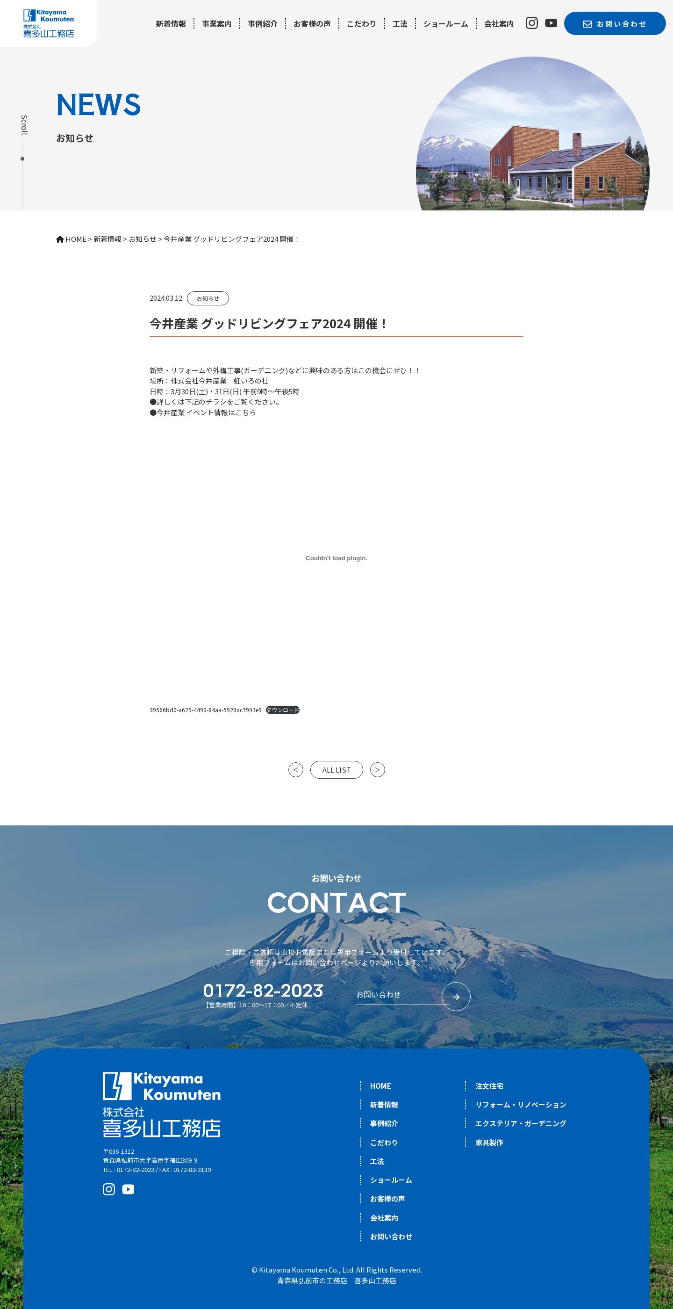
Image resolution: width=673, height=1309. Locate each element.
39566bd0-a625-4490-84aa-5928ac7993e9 (206, 710)
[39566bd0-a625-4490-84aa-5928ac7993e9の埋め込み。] (336, 558)
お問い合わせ (391, 1236)
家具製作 (489, 1142)
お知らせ (208, 298)
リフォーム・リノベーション (520, 1104)
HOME (380, 1086)
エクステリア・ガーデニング (520, 1123)
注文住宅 (489, 1086)
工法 (400, 23)
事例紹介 (263, 23)
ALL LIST (336, 769)
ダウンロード (283, 710)
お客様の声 (312, 23)
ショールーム (445, 23)
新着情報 (171, 23)
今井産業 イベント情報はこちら (206, 412)
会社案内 (499, 23)
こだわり (362, 23)
